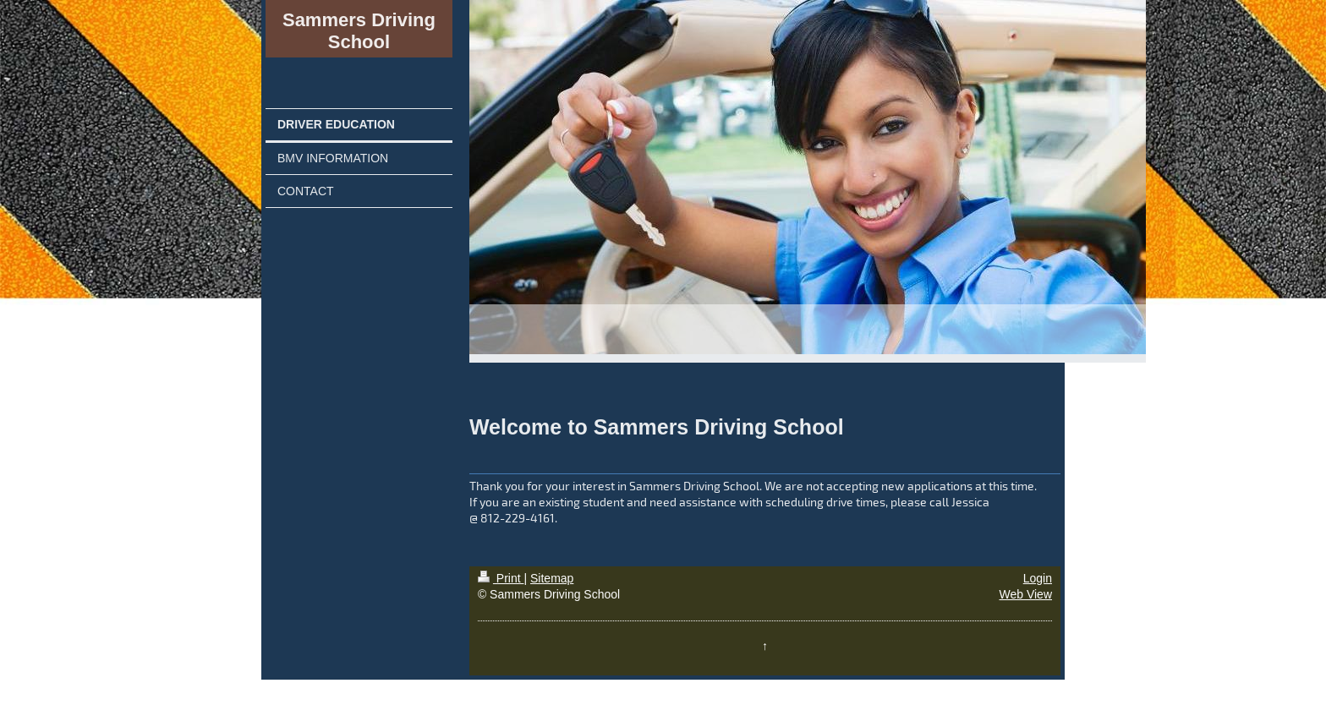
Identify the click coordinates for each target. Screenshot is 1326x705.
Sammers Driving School (359, 30)
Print (501, 578)
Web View (1025, 594)
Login (1037, 578)
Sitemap (551, 578)
